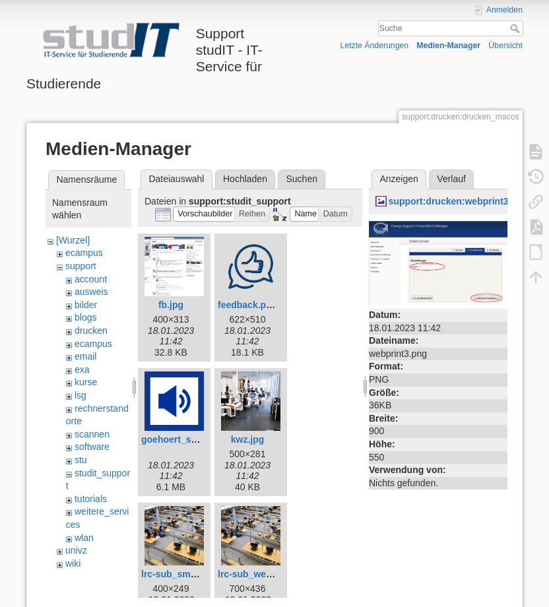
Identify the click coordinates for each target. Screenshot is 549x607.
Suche (516, 28)
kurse (86, 382)
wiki (73, 563)
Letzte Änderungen (374, 45)
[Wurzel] (73, 240)
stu (81, 460)
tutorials (91, 499)
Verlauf (451, 179)
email (85, 356)
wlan (84, 537)
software (92, 446)
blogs (85, 317)
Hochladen (245, 179)
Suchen (301, 179)
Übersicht (505, 45)
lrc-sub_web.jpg (253, 574)
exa (82, 369)
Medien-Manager (448, 45)
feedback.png (247, 305)
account (91, 279)
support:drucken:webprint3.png (459, 201)
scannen (92, 434)
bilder (86, 305)
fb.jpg (170, 305)
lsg (80, 395)
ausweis (91, 291)
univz (76, 550)
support (80, 266)
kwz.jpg (248, 439)
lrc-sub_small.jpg (179, 574)
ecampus (84, 252)
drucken (91, 330)
